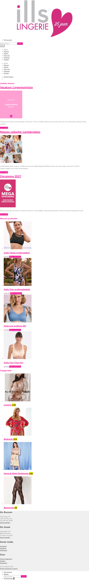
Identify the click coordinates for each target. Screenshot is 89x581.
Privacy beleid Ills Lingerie (9, 569)
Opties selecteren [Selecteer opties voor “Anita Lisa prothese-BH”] (15, 330)
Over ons (7, 56)
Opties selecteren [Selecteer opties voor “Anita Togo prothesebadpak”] (16, 293)
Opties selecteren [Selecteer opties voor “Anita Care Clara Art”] (15, 367)
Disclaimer (3, 563)
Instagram (3, 546)
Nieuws (6, 51)
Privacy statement (6, 559)
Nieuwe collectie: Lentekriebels (20, 132)
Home (6, 49)
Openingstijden (5, 523)
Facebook (3, 548)
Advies (6, 54)
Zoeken (20, 43)
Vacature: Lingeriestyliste (16, 87)
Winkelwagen (9, 578)
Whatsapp (3, 550)
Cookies (2, 561)
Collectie (7, 58)
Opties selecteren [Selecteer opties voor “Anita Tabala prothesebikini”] (15, 257)
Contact (6, 60)
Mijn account (8, 40)
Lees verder (4, 128)
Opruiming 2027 (10, 176)
